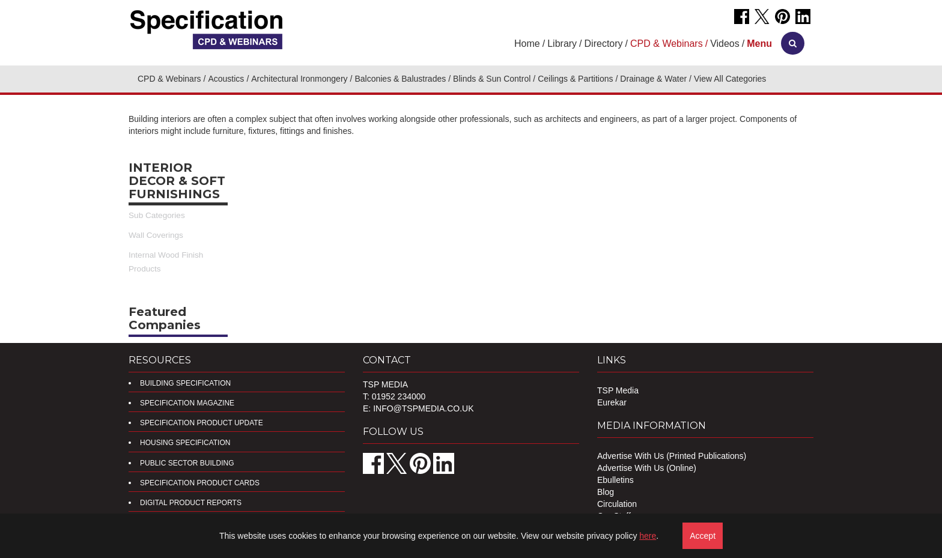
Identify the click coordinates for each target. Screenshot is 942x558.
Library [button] (562, 43)
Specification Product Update (201, 423)
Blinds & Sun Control (491, 78)
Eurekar (612, 402)
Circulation (617, 504)
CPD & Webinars (169, 78)
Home (527, 43)
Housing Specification (185, 442)
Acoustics (226, 78)
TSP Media (618, 390)
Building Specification (185, 383)
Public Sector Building (187, 463)
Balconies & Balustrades (400, 78)
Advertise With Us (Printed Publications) (671, 456)
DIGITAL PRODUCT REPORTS (191, 503)
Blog (605, 492)
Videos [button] (725, 43)
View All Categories (730, 78)
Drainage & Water (653, 78)
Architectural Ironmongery (299, 78)
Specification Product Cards (200, 483)
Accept (703, 536)
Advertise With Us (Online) (646, 468)
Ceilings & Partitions (575, 78)
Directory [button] (604, 43)
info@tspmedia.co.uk (423, 408)
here (647, 536)
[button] (759, 43)
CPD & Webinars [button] (666, 43)
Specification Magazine (187, 403)
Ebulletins (615, 480)
